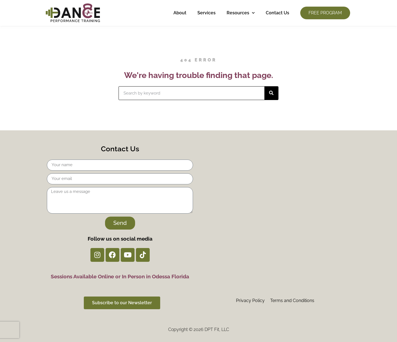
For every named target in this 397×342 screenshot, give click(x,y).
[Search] (271, 93)
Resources (241, 13)
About (179, 12)
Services (206, 12)
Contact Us (277, 12)
